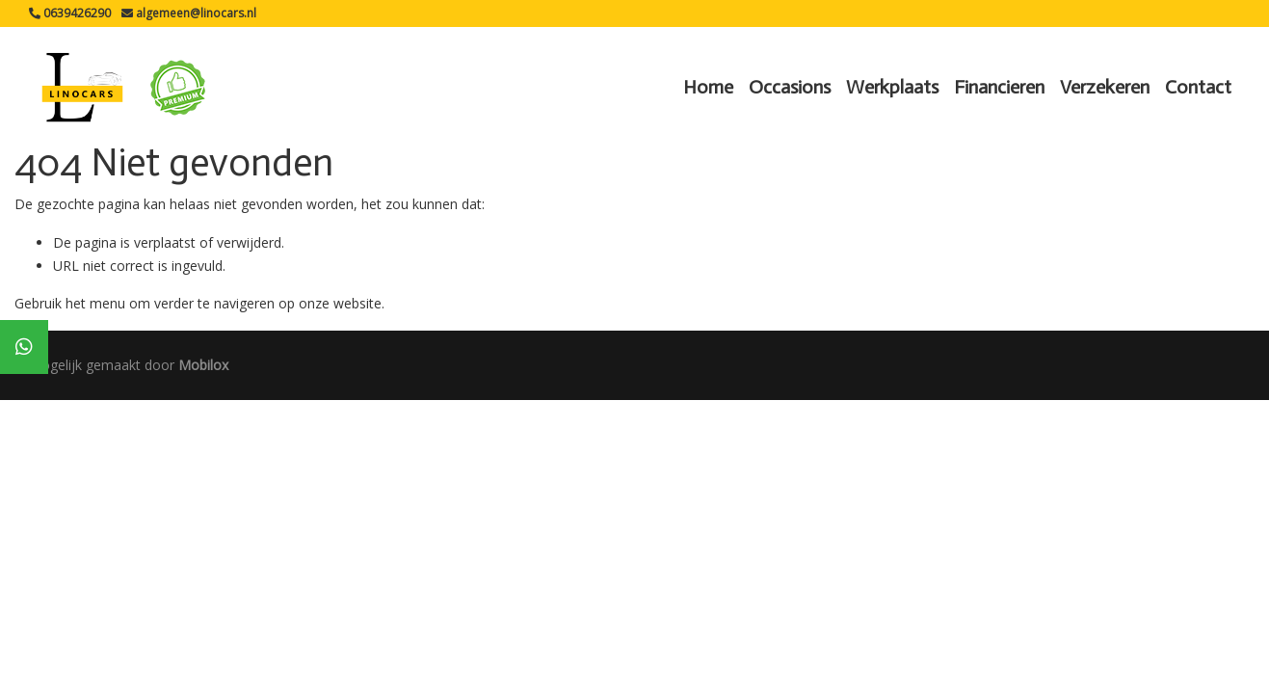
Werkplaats (892, 86)
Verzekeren (1105, 86)
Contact (1198, 86)
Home (708, 86)
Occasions (790, 86)
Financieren (999, 86)
